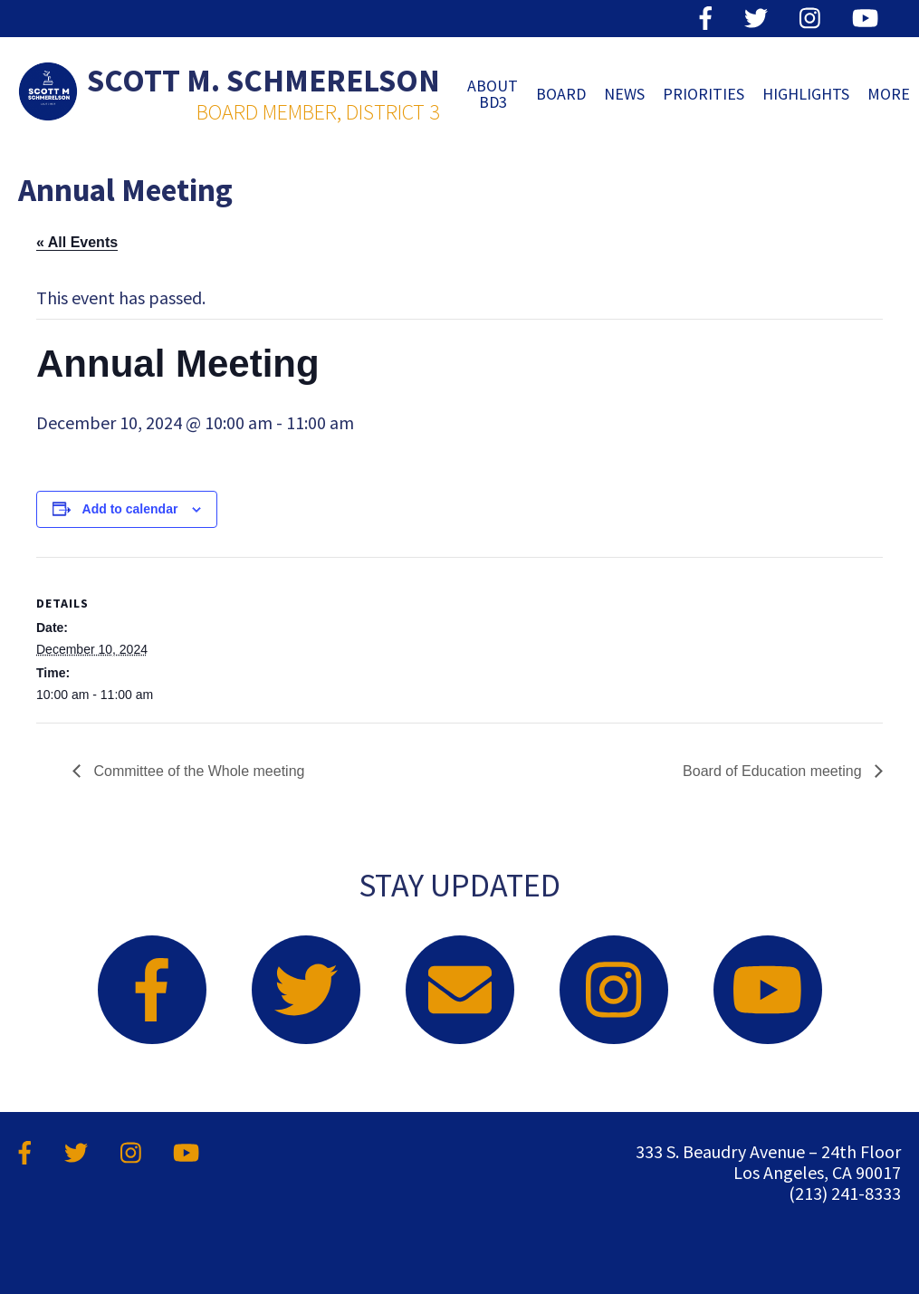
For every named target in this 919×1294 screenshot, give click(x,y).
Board (561, 93)
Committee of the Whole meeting (197, 771)
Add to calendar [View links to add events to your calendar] (130, 509)
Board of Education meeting (774, 771)
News (624, 93)
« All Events (77, 242)
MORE (888, 93)
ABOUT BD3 (492, 93)
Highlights (805, 93)
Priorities (703, 93)
